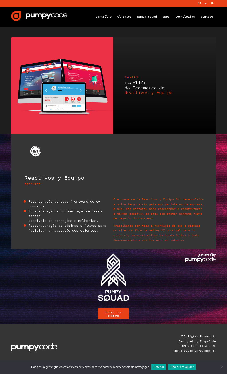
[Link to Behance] (212, 3)
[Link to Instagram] (199, 3)
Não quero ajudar (182, 367)
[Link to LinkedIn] (206, 3)
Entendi (159, 367)
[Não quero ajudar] (221, 367)
